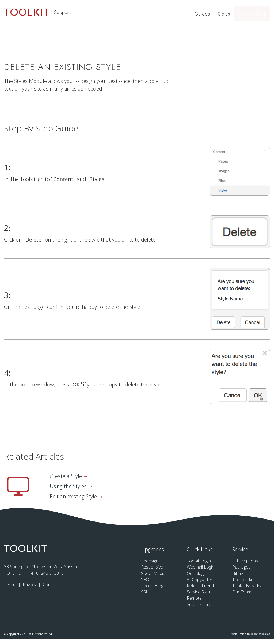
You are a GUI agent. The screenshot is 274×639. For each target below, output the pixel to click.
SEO (145, 579)
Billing (237, 573)
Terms (10, 585)
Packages (241, 567)
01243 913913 (50, 573)
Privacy (30, 585)
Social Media (153, 573)
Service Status (200, 592)
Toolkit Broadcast (249, 586)
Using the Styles (69, 486)
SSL (144, 592)
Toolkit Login (199, 561)
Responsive (152, 567)
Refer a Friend (200, 586)
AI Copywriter (199, 579)
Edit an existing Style (74, 496)
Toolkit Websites (260, 634)
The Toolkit (242, 579)
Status (225, 13)
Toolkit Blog (152, 586)
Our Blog (195, 573)
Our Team (241, 592)
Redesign (149, 561)
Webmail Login (200, 567)
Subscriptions (245, 561)
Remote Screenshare (199, 601)
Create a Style (66, 476)
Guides (203, 13)
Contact (254, 13)
